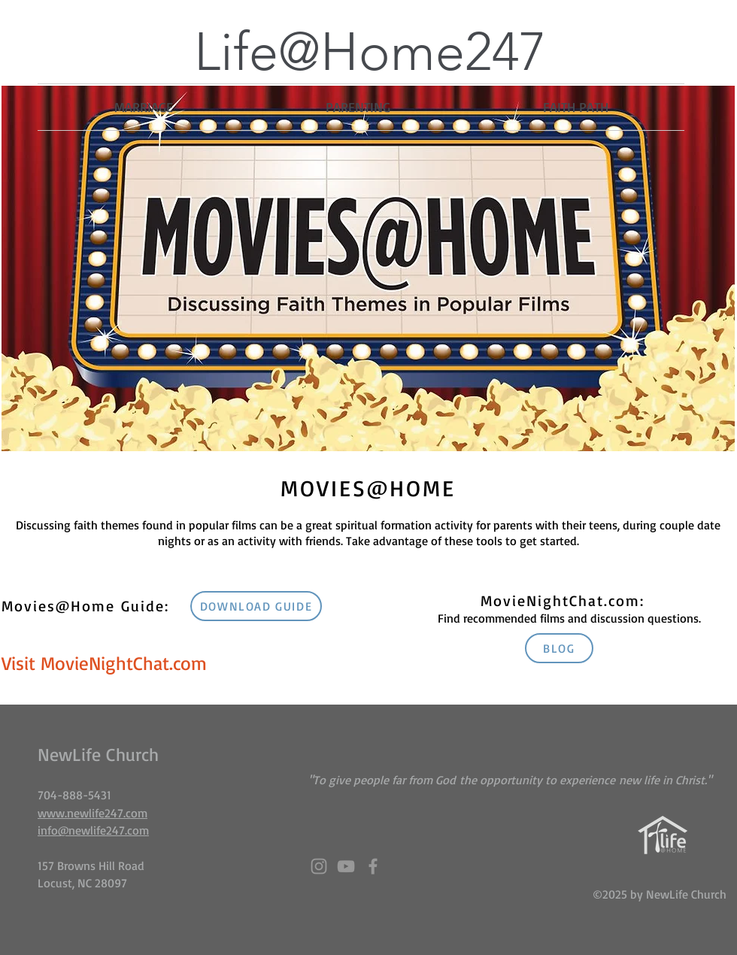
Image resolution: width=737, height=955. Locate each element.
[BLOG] (559, 648)
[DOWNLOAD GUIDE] (256, 606)
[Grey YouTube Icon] (345, 866)
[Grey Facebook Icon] (373, 866)
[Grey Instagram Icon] (318, 866)
